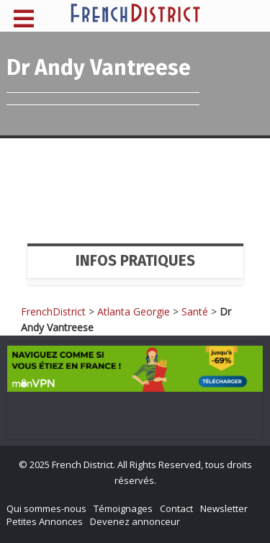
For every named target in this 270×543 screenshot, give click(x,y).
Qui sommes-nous (46, 508)
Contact (176, 508)
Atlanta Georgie (133, 311)
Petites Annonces (44, 521)
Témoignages (123, 508)
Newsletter (224, 508)
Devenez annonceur (135, 521)
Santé (194, 311)
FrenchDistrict (53, 311)
